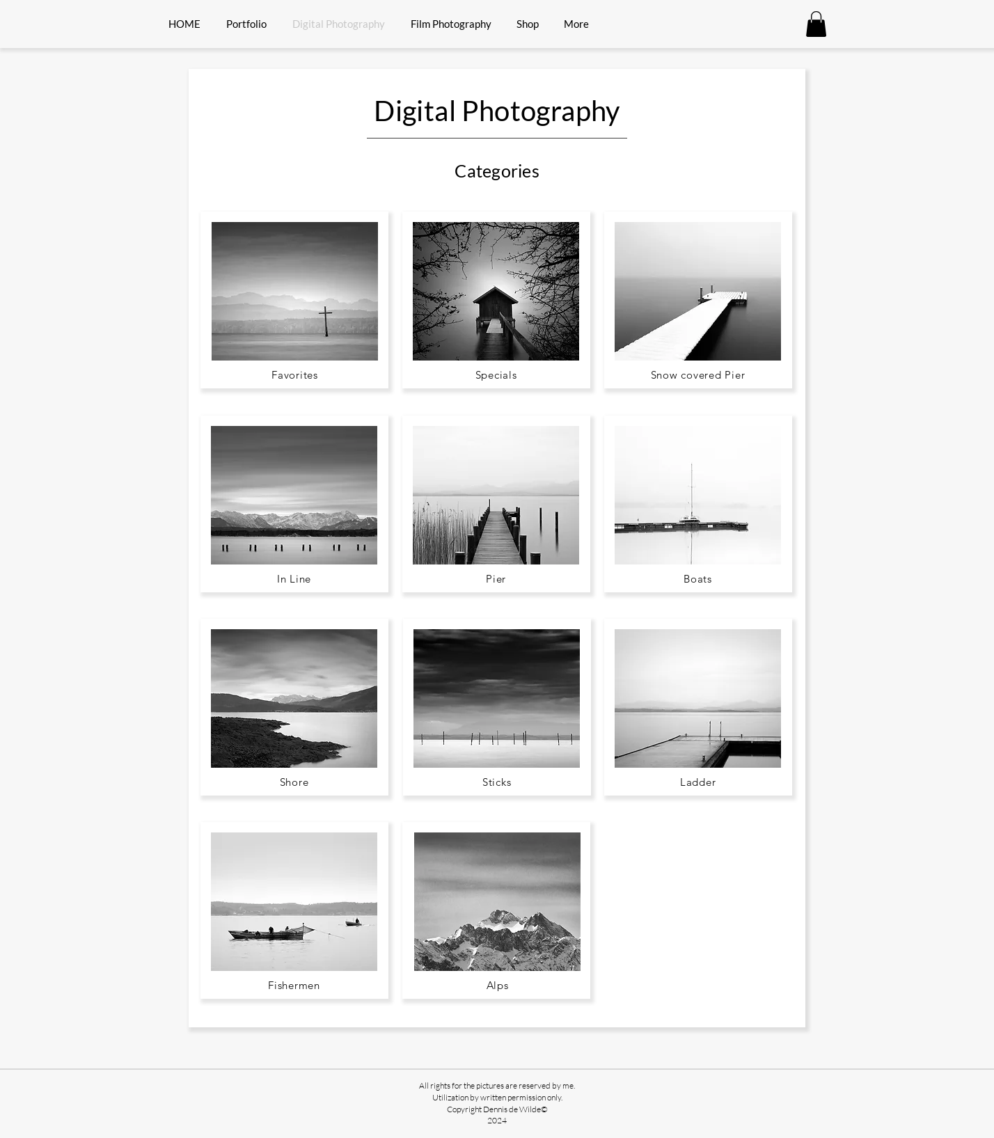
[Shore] (294, 782)
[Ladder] (698, 782)
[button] (816, 24)
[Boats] (698, 578)
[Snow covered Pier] (698, 374)
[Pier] (496, 578)
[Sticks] (496, 782)
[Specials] (496, 374)
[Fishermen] (294, 985)
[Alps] (497, 985)
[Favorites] (295, 374)
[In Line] (294, 578)
